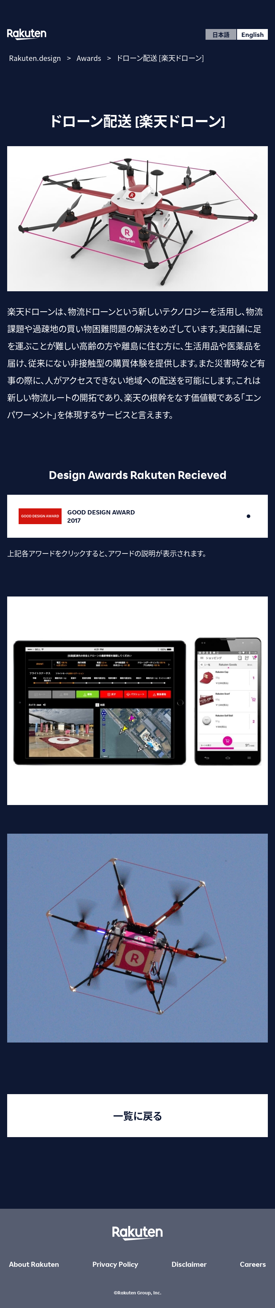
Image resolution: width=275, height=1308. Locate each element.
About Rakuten (34, 1264)
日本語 (221, 34)
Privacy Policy (115, 1264)
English (252, 34)
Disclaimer (189, 1264)
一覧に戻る (137, 1115)
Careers (253, 1264)
